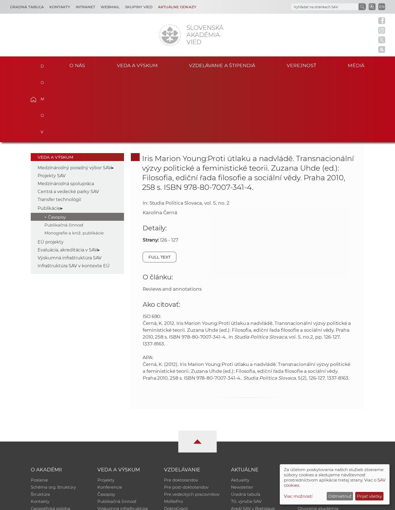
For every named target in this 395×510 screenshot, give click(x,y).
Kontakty (59, 7)
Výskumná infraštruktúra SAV (69, 190)
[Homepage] (170, 35)
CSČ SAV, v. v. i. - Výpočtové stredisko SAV (112, 503)
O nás (77, 65)
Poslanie (39, 412)
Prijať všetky (369, 496)
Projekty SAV (52, 108)
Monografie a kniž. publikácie (74, 165)
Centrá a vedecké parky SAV (68, 124)
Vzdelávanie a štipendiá (222, 65)
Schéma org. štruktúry (53, 419)
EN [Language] (382, 6)
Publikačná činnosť (63, 157)
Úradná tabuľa (245, 426)
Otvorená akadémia (318, 441)
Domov (42, 64)
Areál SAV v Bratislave (253, 441)
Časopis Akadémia (316, 434)
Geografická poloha (50, 441)
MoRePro (173, 434)
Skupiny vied (139, 7)
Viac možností (298, 496)
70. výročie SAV (246, 434)
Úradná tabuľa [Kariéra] (27, 7)
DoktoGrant (176, 441)
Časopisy (57, 149)
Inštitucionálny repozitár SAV (327, 412)
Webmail (110, 7)
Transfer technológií (59, 132)
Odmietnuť (339, 496)
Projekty (105, 412)
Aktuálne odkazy (177, 7)
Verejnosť (301, 65)
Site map (278, 503)
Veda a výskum (137, 65)
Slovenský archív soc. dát (323, 419)
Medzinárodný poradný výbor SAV (74, 100)
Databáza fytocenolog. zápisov (328, 426)
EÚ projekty (51, 174)
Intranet (85, 7)
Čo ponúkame (245, 448)
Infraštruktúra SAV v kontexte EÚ (74, 198)
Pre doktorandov (181, 412)
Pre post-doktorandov (186, 419)
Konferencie (109, 419)
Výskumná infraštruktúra (122, 441)
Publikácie (49, 140)
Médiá (356, 65)
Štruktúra (40, 426)
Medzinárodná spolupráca (66, 116)
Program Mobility (181, 448)
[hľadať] (324, 7)
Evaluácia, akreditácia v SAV (67, 182)
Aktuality (240, 412)
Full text (159, 189)
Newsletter (242, 419)
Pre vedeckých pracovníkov (191, 426)
